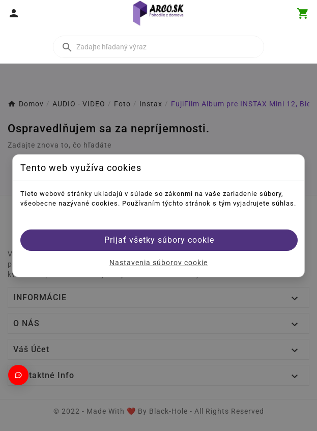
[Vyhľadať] (158, 47)
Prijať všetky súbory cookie (159, 240)
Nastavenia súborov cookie (158, 262)
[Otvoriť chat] (18, 375)
